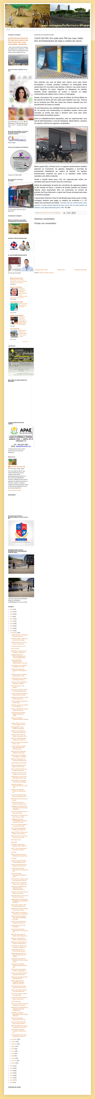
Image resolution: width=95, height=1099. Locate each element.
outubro (13, 1041)
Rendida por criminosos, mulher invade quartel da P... (19, 698)
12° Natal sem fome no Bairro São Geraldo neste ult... (19, 679)
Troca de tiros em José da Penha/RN (18, 926)
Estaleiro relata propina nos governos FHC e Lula (18, 766)
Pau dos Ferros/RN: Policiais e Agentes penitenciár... (19, 998)
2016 (11, 1066)
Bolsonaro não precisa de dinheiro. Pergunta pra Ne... (19, 939)
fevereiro (13, 1060)
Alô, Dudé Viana (14, 329)
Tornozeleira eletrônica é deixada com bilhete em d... (19, 803)
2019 (11, 626)
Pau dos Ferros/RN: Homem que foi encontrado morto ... (19, 795)
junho (13, 1051)
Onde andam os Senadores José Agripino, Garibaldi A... (19, 756)
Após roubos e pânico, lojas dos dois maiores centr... (18, 905)
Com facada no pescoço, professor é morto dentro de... (18, 1031)
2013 (11, 1073)
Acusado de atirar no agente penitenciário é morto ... (18, 675)
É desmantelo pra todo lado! (18, 763)
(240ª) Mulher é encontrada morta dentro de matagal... (19, 781)
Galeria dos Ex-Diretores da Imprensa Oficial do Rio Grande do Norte (23, 333)
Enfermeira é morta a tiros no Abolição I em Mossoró (19, 651)
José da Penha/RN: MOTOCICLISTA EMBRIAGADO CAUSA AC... (19, 661)
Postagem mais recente (41, 270)
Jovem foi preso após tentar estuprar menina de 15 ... (18, 922)
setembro (14, 1044)
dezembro (14, 632)
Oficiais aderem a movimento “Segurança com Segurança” (19, 913)
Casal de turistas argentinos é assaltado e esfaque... (19, 682)
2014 (11, 1070)
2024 (11, 614)
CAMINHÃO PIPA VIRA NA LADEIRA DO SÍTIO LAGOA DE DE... (19, 960)
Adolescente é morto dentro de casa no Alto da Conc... (19, 836)
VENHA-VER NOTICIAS (16, 315)
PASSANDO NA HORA (16, 302)
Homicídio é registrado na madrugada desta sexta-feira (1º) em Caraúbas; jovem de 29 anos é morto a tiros (18, 293)
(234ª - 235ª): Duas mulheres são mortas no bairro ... (19, 849)
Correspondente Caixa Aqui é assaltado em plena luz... (19, 1035)
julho (12, 1048)
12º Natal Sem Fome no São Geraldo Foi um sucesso (18, 773)
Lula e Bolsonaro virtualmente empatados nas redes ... (19, 666)
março (13, 1058)
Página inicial (61, 270)
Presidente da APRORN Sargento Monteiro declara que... (19, 965)
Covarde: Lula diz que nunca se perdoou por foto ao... (19, 892)
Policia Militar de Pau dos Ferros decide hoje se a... (18, 950)
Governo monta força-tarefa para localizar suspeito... (18, 1022)
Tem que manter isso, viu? (18, 646)
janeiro (13, 1063)
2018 (11, 628)
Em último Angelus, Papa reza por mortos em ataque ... (19, 639)
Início (8, 29)
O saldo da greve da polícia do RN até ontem (19, 701)
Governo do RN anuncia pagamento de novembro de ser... (19, 870)
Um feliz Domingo (16, 1001)
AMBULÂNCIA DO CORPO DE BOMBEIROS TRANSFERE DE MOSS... (19, 901)
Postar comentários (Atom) (46, 272)
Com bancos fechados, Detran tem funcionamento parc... (19, 690)
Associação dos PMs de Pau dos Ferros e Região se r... (19, 946)
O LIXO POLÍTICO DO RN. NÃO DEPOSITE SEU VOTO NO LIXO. (18, 747)
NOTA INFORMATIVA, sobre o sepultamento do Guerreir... (19, 1026)
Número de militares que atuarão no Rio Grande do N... (19, 671)
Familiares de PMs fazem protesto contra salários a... (19, 845)
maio (12, 1053)
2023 (11, 616)
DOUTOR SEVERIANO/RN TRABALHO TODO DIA (18, 739)
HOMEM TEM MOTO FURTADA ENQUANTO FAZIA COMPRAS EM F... (18, 656)
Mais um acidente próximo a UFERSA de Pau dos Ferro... (19, 855)
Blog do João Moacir (16, 287)
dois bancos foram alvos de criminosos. (57, 182)
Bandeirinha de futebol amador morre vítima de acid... (19, 909)
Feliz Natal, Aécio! (16, 840)
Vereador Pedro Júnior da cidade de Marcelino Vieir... (19, 735)
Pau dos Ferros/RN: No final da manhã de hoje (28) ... (19, 709)
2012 (11, 1075)
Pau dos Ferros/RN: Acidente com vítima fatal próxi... (19, 990)
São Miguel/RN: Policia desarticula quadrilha (17, 727)
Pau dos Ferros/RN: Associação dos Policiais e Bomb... (19, 875)
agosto (13, 1046)
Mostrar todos (25, 341)
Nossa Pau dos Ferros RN (17, 466)
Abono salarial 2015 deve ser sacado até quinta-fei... (19, 769)
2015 (11, 1068)
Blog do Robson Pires (16, 278)
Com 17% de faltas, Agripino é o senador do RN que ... (19, 825)
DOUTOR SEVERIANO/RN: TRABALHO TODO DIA (18, 829)
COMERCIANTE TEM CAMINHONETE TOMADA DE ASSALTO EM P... (19, 821)
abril (12, 1056)
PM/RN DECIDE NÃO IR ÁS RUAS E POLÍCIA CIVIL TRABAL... (18, 955)
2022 (11, 619)
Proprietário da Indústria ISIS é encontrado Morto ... (19, 977)
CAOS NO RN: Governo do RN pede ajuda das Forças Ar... (19, 879)
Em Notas (13, 852)
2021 (11, 621)
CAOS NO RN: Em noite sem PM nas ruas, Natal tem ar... (19, 883)
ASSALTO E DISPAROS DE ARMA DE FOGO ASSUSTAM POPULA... (18, 888)
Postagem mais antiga (80, 270)
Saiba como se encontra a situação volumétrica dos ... (19, 731)
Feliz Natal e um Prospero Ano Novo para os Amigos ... (19, 816)
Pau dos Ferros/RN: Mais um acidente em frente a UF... (19, 865)
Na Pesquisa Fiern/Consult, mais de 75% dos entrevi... (19, 986)
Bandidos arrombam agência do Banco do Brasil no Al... (19, 942)
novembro (14, 1039)
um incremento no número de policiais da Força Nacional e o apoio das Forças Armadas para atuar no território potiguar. (60, 192)
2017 (11, 630)
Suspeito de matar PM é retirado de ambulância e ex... (18, 791)
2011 (11, 1077)
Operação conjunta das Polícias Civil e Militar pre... (19, 705)
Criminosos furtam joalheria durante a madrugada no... (19, 970)
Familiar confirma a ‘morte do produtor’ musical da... (19, 643)
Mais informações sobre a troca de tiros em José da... (19, 896)
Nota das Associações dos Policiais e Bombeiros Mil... (19, 759)
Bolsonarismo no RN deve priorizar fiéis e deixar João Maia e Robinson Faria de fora (18, 281)
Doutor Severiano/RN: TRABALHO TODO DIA (18, 1018)
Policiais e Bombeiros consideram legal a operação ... (19, 719)
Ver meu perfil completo (14, 490)
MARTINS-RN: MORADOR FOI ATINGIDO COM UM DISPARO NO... (19, 1009)
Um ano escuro (15, 648)
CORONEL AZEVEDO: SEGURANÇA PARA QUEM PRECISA (19, 1014)
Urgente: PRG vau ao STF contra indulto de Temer (18, 724)
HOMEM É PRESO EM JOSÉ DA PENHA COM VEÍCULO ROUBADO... (19, 808)
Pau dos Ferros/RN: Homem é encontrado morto (19, 812)
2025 (11, 611)
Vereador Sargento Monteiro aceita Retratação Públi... (18, 861)
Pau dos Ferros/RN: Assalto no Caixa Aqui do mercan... (19, 973)
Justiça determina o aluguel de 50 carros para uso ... (19, 635)
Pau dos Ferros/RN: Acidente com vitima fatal (19, 994)
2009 (11, 1082)
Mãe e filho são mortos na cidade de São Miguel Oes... (19, 935)
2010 (11, 1080)
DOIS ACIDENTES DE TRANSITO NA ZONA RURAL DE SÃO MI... (17, 982)
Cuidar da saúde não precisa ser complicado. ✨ (23, 305)
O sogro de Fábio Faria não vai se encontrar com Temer (19, 694)
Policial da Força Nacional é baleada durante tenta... (18, 752)
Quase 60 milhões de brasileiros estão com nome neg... (19, 786)
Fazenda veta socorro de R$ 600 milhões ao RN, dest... (19, 777)
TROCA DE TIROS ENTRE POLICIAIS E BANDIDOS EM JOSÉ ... (18, 918)
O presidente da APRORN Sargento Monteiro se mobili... (18, 714)
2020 (11, 623)
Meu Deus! (14, 842)
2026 (11, 609)
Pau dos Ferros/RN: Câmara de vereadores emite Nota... (19, 1004)
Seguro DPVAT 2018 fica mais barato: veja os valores (19, 833)
